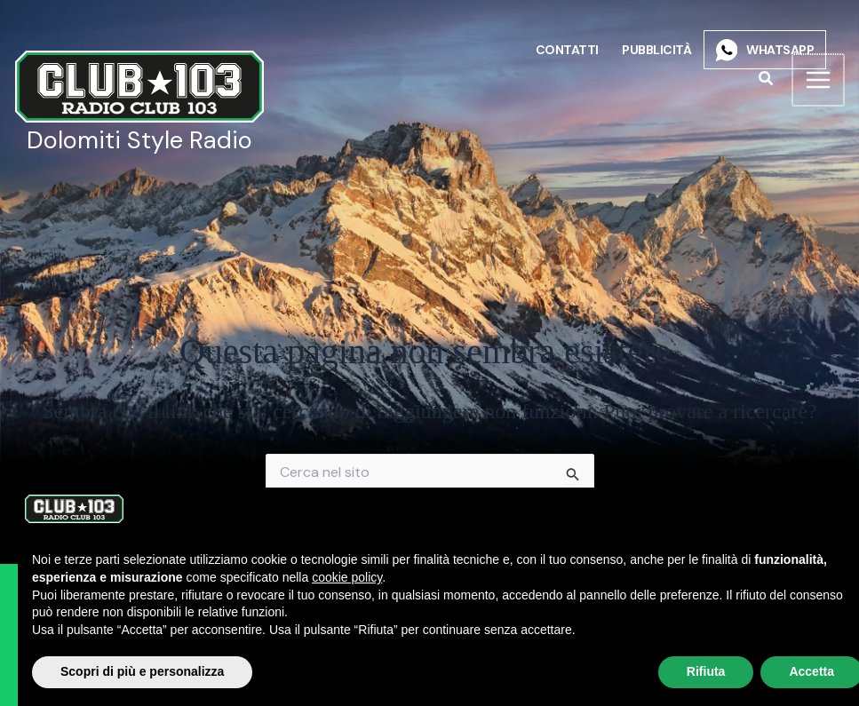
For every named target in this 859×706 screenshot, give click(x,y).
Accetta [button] (793, 671)
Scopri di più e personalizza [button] (124, 671)
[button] (766, 79)
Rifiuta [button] (688, 671)
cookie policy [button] (329, 577)
